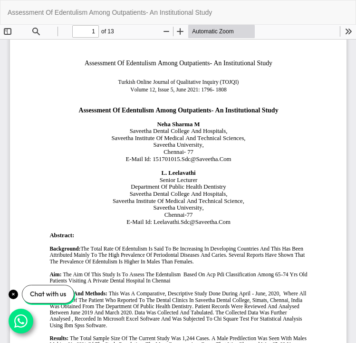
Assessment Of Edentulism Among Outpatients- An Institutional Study (110, 12)
